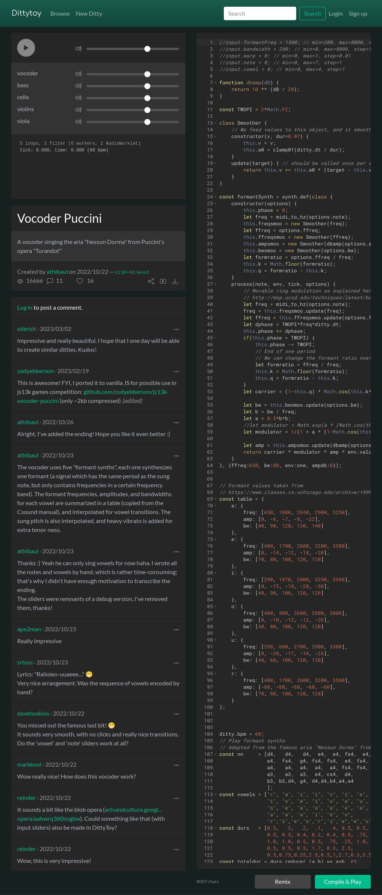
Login (336, 13)
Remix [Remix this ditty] (283, 881)
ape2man (29, 628)
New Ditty (89, 13)
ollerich (26, 328)
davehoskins (33, 713)
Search (312, 13)
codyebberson (35, 370)
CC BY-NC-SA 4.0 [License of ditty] (132, 272)
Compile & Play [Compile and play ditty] (342, 881)
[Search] (260, 14)
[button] (26, 48)
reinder (26, 797)
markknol (29, 764)
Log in (24, 307)
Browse (60, 13)
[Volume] (133, 49)
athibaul (57, 271)
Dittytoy (26, 13)
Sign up (358, 13)
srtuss (25, 662)
